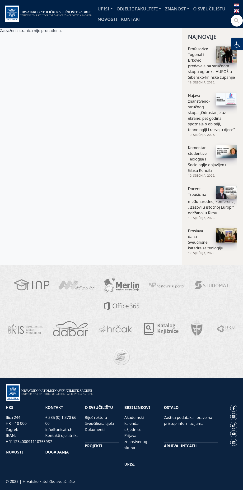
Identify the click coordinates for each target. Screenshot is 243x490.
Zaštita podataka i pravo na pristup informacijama (188, 420)
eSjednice (132, 429)
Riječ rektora (96, 417)
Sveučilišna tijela (99, 423)
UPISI (129, 464)
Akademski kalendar (134, 420)
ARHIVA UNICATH (180, 446)
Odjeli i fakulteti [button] (137, 9)
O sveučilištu (209, 9)
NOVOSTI (14, 452)
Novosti (107, 19)
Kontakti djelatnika (62, 435)
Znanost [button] (175, 9)
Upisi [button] (103, 9)
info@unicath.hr (59, 429)
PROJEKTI (93, 446)
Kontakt (131, 19)
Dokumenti (95, 429)
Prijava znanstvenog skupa (135, 441)
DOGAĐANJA (57, 452)
